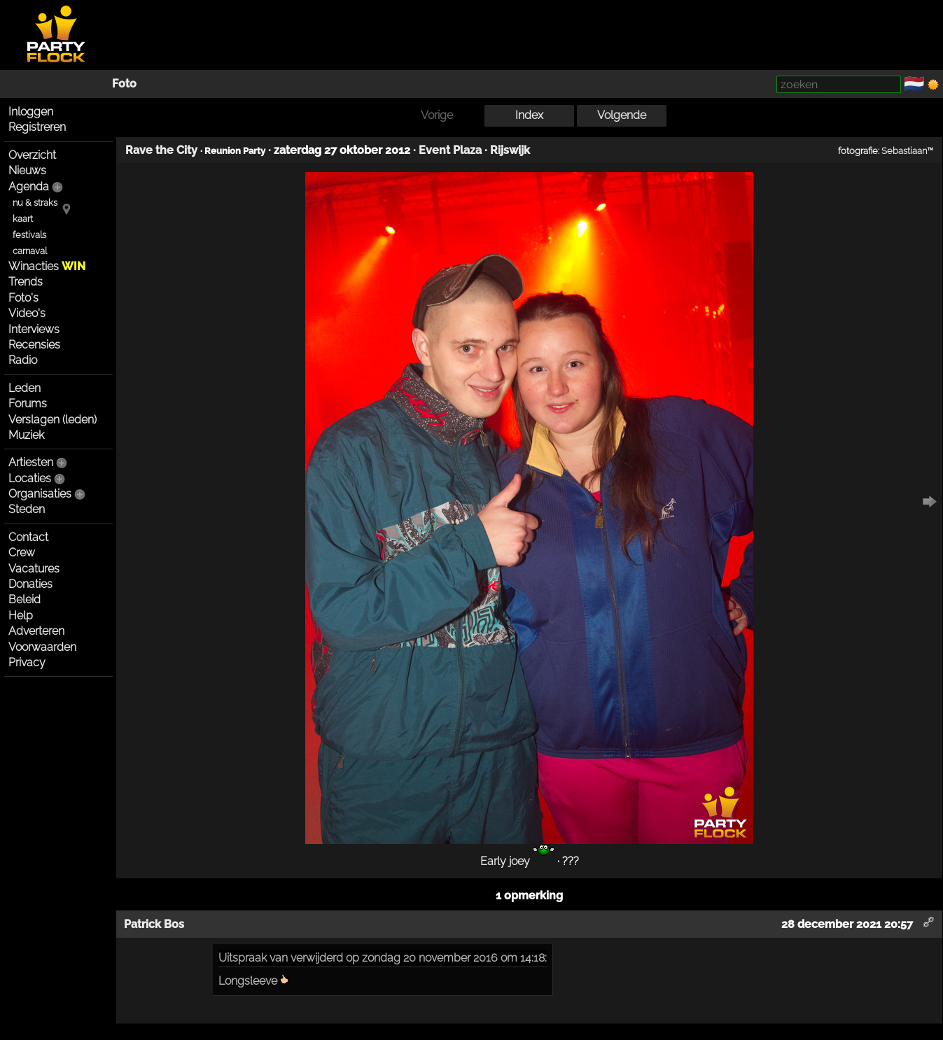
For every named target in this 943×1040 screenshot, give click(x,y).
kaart (23, 218)
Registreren (37, 127)
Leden (24, 388)
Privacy (27, 662)
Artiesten (30, 462)
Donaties (30, 584)
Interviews (34, 329)
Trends (25, 281)
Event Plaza (450, 150)
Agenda (28, 186)
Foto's (23, 297)
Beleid (24, 599)
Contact (28, 537)
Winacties (46, 266)
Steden (26, 509)
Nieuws (27, 170)
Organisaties (39, 493)
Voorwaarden (42, 647)
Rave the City (161, 150)
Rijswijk (510, 150)
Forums (27, 403)
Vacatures (34, 568)
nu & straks (35, 202)
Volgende (621, 115)
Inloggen (30, 111)
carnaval (30, 251)
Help (20, 615)
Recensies (34, 344)
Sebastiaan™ (907, 150)
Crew (21, 552)
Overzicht (32, 155)
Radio (22, 360)
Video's (27, 313)
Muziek (26, 435)
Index (529, 115)
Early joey (517, 861)
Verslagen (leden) (52, 419)
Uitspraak (242, 957)
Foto (124, 83)
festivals (29, 235)
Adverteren (36, 631)
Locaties (29, 478)
